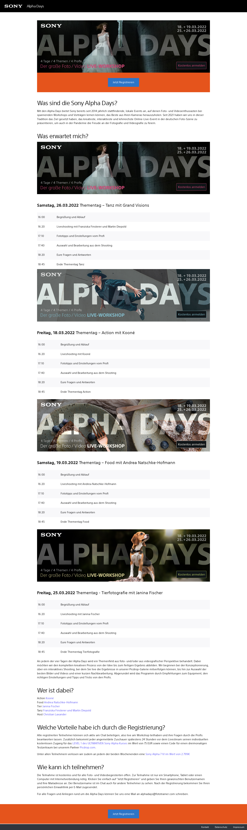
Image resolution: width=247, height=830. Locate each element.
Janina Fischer (51, 706)
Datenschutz (221, 827)
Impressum (238, 827)
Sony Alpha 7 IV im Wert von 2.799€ (168, 754)
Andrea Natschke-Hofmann (61, 702)
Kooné (50, 698)
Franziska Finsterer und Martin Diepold (67, 710)
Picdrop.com (87, 747)
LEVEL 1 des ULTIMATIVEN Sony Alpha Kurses (99, 743)
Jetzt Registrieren (123, 82)
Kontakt (205, 827)
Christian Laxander (54, 714)
